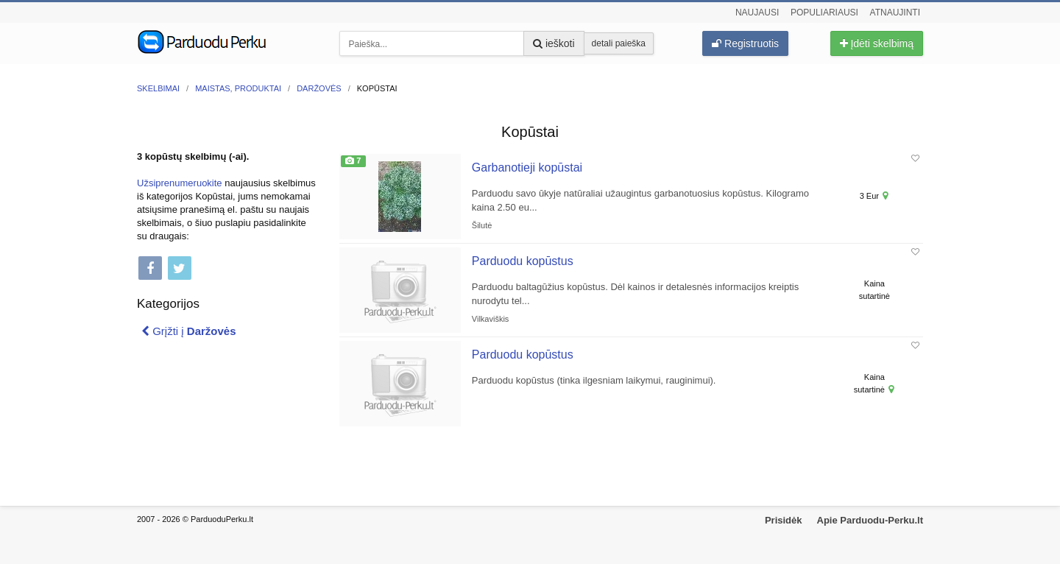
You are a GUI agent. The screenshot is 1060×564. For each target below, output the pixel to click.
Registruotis (745, 43)
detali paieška (619, 43)
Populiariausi (824, 12)
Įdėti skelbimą (877, 43)
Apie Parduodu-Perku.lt (870, 520)
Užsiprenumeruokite (179, 182)
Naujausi (757, 12)
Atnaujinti (895, 12)
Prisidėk (783, 520)
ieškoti (554, 43)
